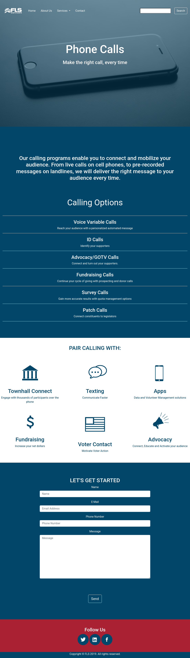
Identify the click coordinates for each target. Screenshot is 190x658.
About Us (46, 10)
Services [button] (62, 10)
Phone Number (95, 516)
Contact (80, 10)
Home (33, 10)
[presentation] (66, 588)
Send (95, 599)
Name (95, 487)
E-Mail (95, 501)
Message (95, 531)
